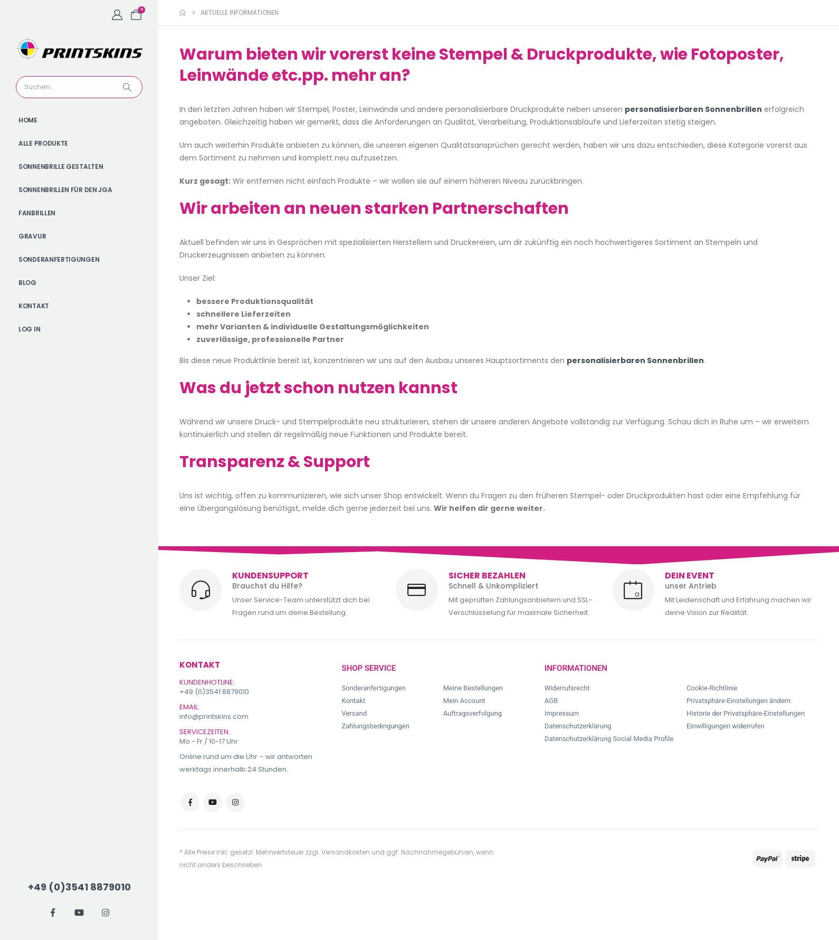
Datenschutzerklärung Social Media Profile (609, 739)
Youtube (212, 802)
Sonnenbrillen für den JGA (65, 189)
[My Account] (117, 14)
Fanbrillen (36, 212)
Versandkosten (345, 852)
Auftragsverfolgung (472, 713)
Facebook (189, 802)
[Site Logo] (79, 48)
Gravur (32, 236)
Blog (27, 282)
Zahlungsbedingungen (375, 726)
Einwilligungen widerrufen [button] (726, 726)
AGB (551, 701)
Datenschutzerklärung (578, 726)
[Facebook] (53, 912)
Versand (354, 713)
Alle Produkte (43, 143)
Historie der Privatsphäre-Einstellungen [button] (746, 713)
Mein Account (464, 701)
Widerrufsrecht (567, 688)
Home (27, 120)
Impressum (562, 713)
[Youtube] (79, 912)
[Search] (128, 87)
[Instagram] (105, 912)
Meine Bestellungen (473, 688)
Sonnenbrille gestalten (60, 166)
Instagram (235, 802)
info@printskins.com (214, 716)
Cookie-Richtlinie (712, 688)
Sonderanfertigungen (58, 259)
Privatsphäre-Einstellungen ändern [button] (738, 701)
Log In (29, 329)
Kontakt (33, 305)
